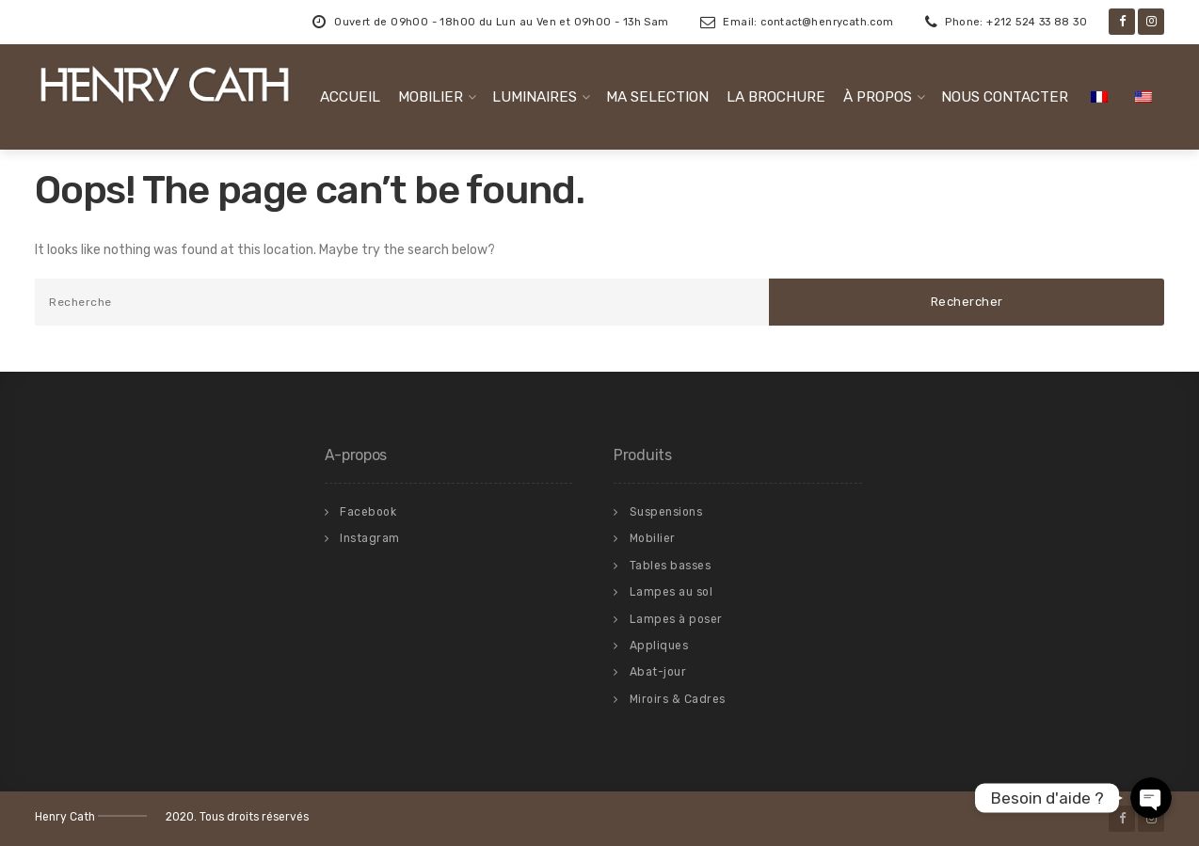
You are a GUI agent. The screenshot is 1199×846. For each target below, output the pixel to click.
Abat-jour (658, 671)
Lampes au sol (671, 592)
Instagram (370, 538)
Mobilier (653, 538)
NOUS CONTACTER (1004, 96)
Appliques (659, 645)
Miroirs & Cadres (678, 699)
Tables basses (670, 565)
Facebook (368, 512)
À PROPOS (877, 96)
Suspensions (666, 512)
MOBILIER (430, 96)
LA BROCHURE (776, 96)
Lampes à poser (676, 619)
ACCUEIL (350, 96)
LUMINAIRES (534, 96)
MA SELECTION (657, 96)
